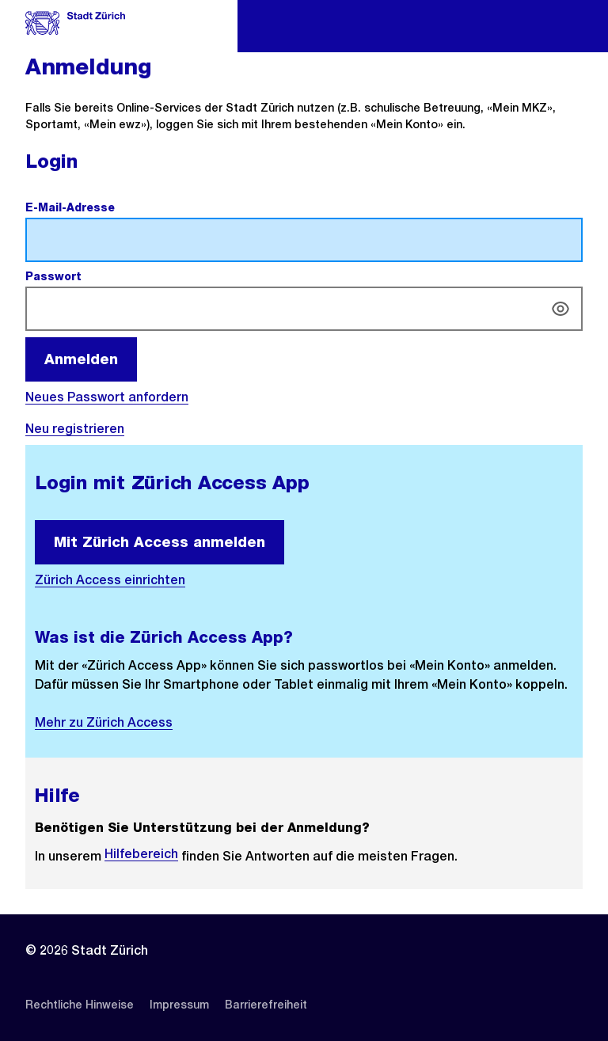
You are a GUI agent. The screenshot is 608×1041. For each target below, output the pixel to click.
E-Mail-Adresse (106, 207)
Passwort (90, 276)
